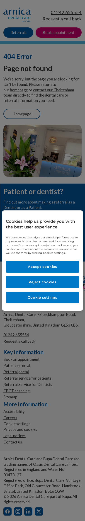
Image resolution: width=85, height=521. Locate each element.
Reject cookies (42, 282)
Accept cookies (42, 266)
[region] (42, 260)
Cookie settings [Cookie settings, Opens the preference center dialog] (42, 297)
